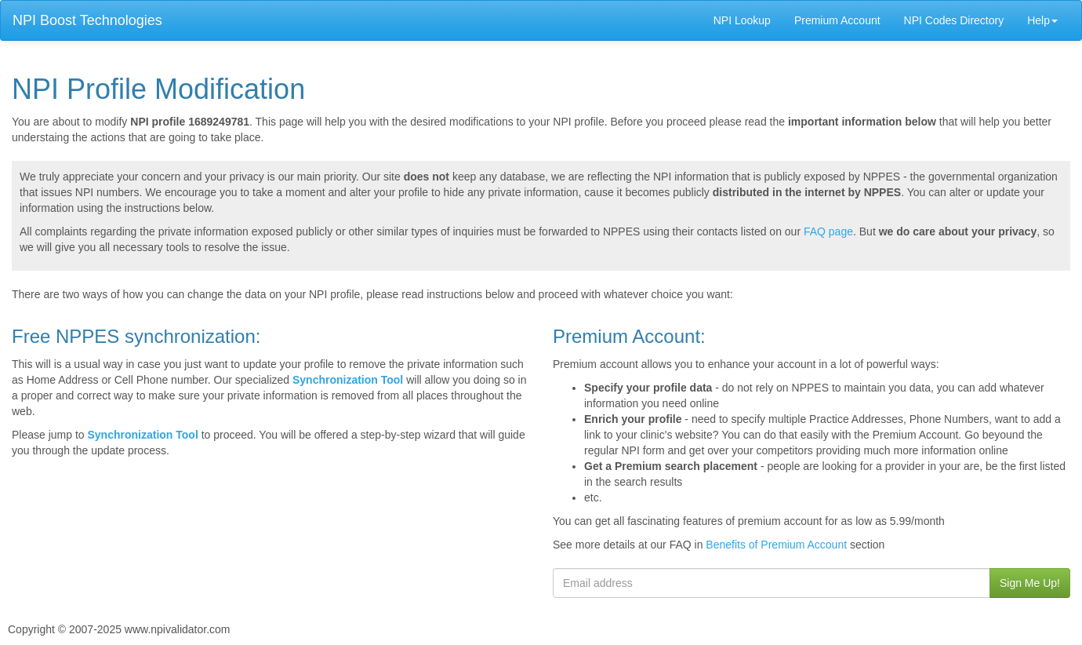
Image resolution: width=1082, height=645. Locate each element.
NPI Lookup (742, 20)
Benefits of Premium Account (776, 544)
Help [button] (1042, 20)
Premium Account (837, 20)
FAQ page (828, 231)
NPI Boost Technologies (87, 20)
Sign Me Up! (1030, 583)
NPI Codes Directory (954, 20)
